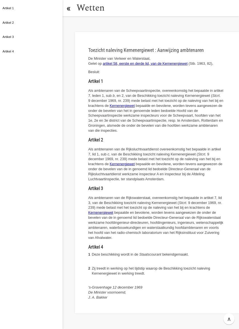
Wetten (91, 8)
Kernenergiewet (122, 106)
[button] (68, 8)
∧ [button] (229, 319)
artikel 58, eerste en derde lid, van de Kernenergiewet (145, 63)
